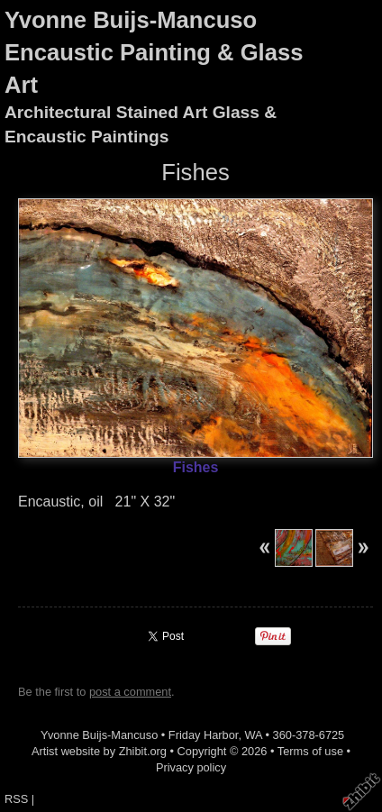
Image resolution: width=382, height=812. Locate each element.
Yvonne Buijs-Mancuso (99, 735)
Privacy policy (191, 767)
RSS (16, 799)
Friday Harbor (203, 735)
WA (253, 735)
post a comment (130, 691)
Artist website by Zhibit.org (99, 751)
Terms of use (310, 751)
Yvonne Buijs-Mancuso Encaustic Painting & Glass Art (154, 52)
